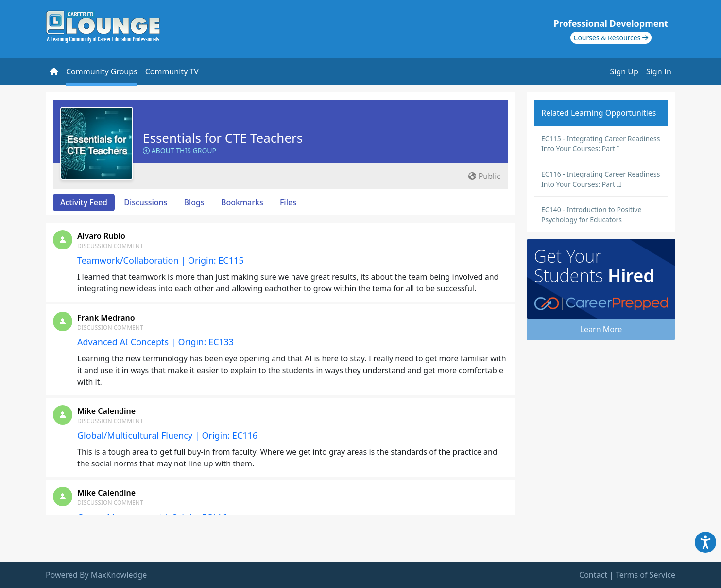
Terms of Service (645, 575)
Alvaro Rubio (101, 236)
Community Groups (101, 71)
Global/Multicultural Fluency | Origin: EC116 (167, 435)
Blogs (194, 202)
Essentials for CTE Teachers (223, 137)
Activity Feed (83, 202)
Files (288, 202)
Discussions (145, 202)
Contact (593, 575)
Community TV (172, 71)
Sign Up (624, 71)
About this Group (179, 150)
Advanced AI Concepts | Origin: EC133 (155, 342)
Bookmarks (242, 202)
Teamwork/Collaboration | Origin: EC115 (160, 260)
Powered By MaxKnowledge (96, 575)
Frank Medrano (106, 317)
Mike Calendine (106, 411)
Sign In (658, 71)
